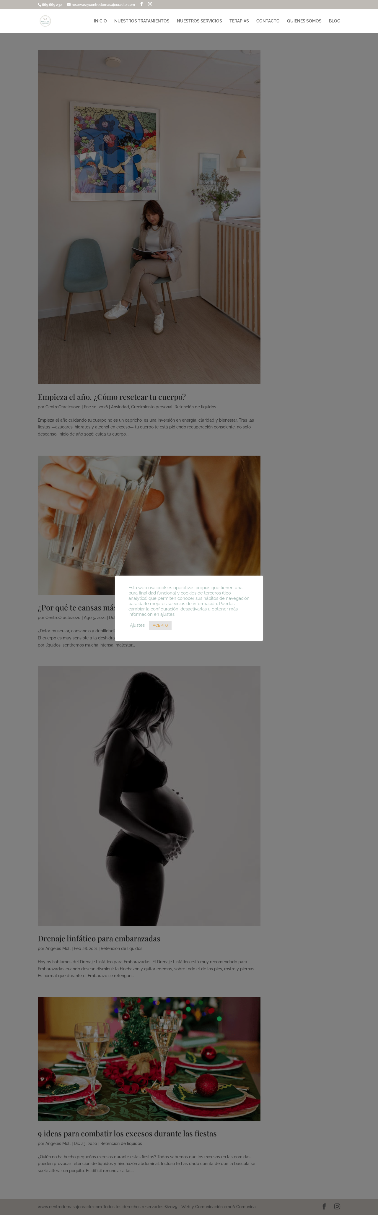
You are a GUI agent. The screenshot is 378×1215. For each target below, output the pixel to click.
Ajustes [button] (137, 625)
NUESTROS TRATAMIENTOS (142, 21)
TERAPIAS (239, 21)
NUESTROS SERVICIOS (199, 21)
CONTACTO (268, 21)
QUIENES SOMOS (304, 21)
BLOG (334, 21)
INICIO (100, 21)
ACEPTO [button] (160, 625)
